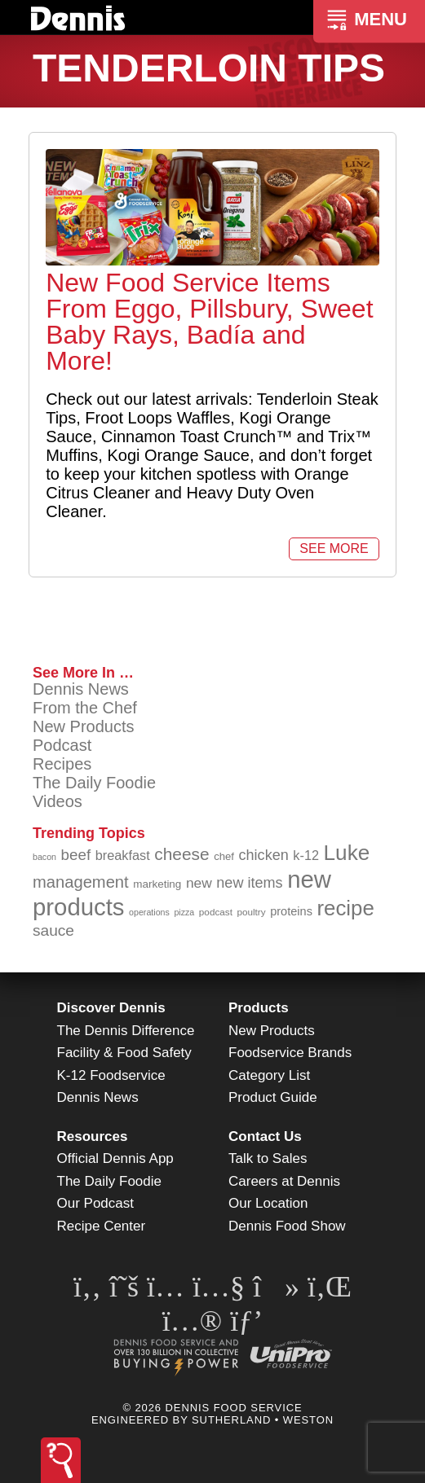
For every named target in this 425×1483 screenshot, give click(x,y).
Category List (269, 1075)
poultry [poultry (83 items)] (251, 911)
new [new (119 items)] (199, 883)
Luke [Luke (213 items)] (347, 852)
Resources (92, 1136)
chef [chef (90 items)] (224, 856)
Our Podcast (96, 1203)
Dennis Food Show (287, 1226)
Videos (57, 801)
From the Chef (85, 708)
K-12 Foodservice (111, 1075)
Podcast (62, 745)
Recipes (62, 764)
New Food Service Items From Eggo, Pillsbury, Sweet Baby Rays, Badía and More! (209, 321)
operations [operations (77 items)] (149, 912)
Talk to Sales (267, 1158)
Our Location (268, 1203)
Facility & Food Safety (124, 1052)
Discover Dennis (111, 1008)
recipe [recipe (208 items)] (345, 908)
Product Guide (272, 1097)
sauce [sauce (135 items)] (53, 930)
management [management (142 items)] (81, 882)
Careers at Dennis (284, 1181)
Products (258, 1008)
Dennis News (81, 689)
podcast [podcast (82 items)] (215, 911)
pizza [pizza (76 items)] (184, 912)
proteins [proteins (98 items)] (291, 911)
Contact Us (265, 1136)
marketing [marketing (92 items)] (157, 884)
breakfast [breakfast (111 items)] (122, 855)
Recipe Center (101, 1226)
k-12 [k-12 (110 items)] (306, 855)
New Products (84, 726)
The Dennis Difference (126, 1030)
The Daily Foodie (94, 783)
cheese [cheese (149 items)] (181, 854)
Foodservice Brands (290, 1052)
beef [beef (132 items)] (76, 854)
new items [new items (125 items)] (249, 883)
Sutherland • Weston (263, 1420)
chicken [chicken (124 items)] (264, 855)
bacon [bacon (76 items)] (44, 857)
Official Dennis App (115, 1158)
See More (333, 548)
